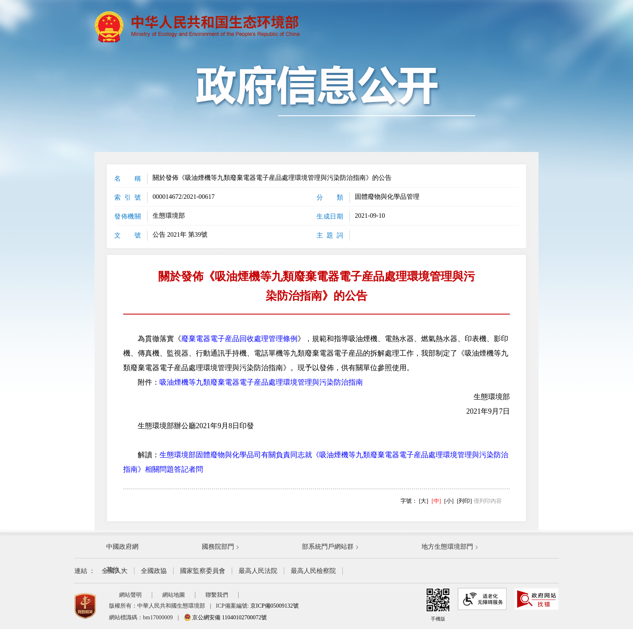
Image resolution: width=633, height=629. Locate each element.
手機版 (438, 605)
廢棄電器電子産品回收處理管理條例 (239, 339)
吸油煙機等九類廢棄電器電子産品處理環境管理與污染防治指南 (261, 382)
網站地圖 (173, 595)
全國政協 (154, 570)
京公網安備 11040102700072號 (225, 617)
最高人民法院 (258, 570)
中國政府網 (122, 546)
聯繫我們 (216, 595)
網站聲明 (130, 595)
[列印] (464, 501)
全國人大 (115, 570)
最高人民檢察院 (313, 570)
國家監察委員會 (202, 570)
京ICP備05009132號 (274, 606)
